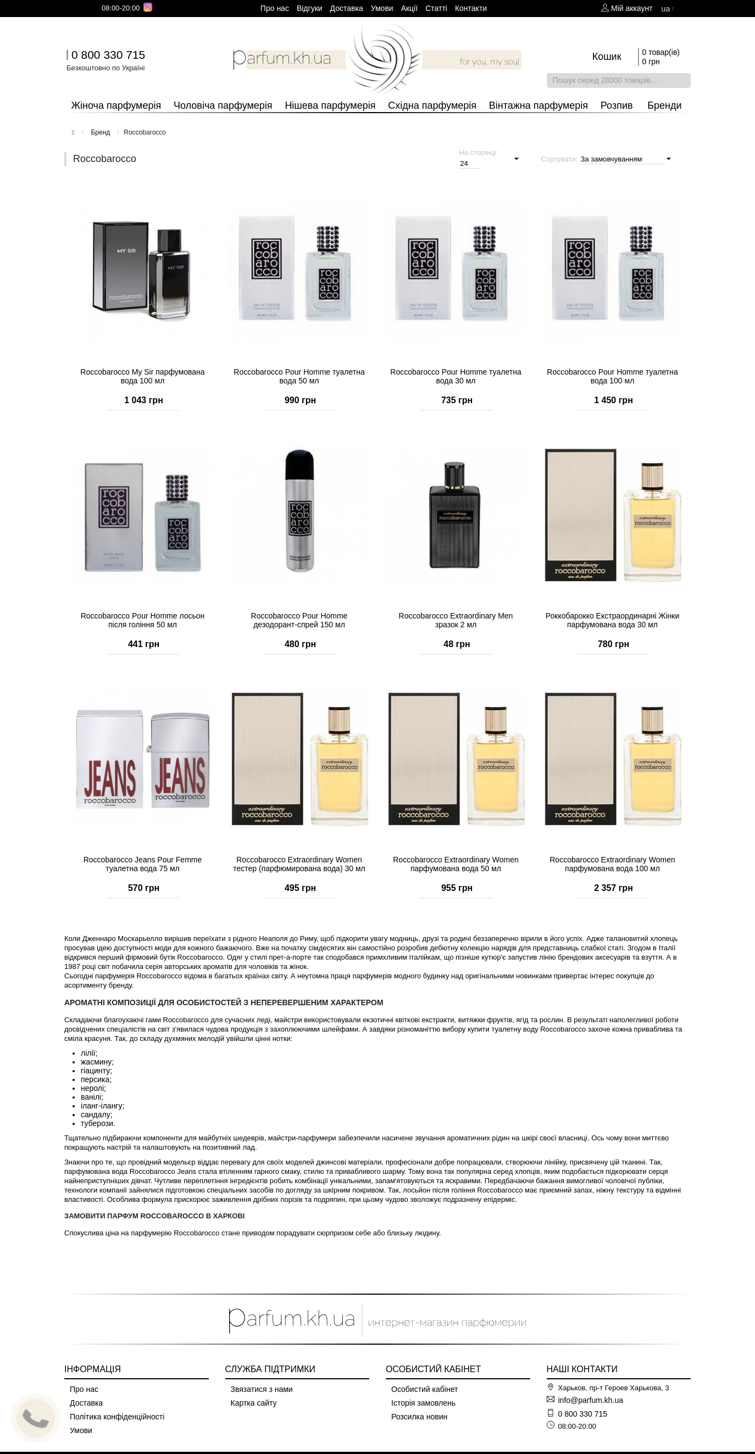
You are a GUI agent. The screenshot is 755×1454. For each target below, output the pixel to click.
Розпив (617, 105)
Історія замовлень (423, 1403)
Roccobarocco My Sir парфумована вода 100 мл (142, 391)
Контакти (471, 8)
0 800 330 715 (108, 54)
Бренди (664, 105)
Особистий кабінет (424, 1389)
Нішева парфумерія (330, 105)
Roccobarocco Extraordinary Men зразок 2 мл (456, 635)
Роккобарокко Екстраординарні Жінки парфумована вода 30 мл (612, 635)
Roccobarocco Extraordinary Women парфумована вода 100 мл (612, 879)
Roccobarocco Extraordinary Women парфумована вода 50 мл (456, 879)
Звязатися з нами (262, 1389)
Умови (382, 8)
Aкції (409, 8)
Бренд (100, 132)
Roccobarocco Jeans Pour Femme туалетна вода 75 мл (143, 879)
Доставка (346, 8)
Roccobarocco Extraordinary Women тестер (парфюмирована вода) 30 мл (299, 879)
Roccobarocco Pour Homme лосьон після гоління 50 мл (143, 635)
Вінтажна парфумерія (538, 105)
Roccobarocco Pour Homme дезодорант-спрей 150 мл (299, 635)
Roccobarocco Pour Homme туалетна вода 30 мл (455, 391)
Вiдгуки (310, 8)
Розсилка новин (419, 1416)
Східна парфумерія (432, 105)
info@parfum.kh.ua (591, 1400)
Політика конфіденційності (117, 1416)
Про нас (274, 8)
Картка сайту (254, 1403)
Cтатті (436, 8)
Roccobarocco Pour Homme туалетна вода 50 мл (299, 391)
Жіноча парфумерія (116, 105)
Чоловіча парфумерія (223, 105)
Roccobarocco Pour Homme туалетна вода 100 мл (612, 391)
